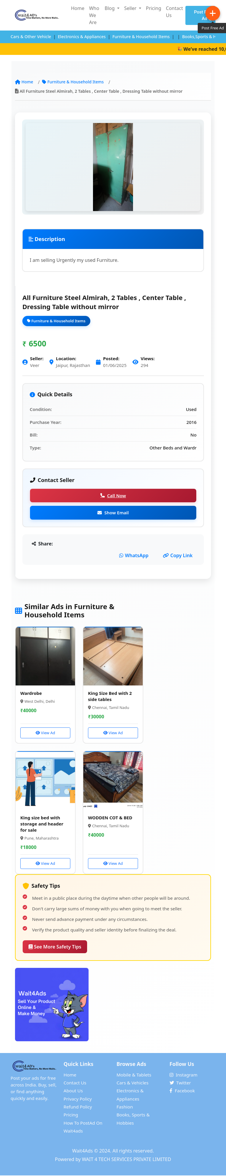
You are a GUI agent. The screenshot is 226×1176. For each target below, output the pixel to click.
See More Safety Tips (55, 947)
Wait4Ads (82, 1151)
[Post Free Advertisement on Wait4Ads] (113, 1005)
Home (77, 8)
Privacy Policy (78, 1099)
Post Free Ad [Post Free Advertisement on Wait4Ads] (203, 15)
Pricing (153, 8)
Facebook (182, 1091)
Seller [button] (131, 8)
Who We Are (94, 15)
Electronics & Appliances (82, 36)
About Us (73, 1091)
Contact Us (174, 11)
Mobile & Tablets (134, 1075)
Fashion (125, 1107)
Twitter (180, 1083)
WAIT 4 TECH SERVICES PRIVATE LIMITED (126, 1160)
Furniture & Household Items (141, 36)
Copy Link (178, 555)
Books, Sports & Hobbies (133, 1119)
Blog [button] (110, 8)
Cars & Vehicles (132, 1083)
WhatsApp (134, 555)
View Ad (45, 733)
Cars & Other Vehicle (31, 36)
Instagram (183, 1075)
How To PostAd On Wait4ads (83, 1127)
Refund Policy (78, 1107)
